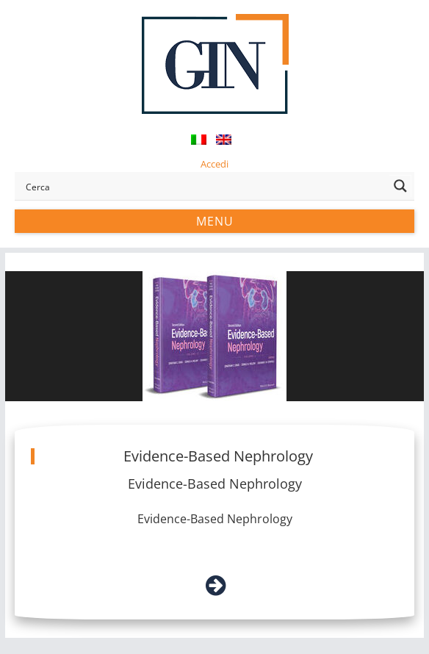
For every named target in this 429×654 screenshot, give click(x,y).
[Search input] (204, 186)
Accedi (214, 163)
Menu (215, 221)
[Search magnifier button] (400, 186)
